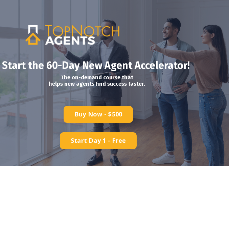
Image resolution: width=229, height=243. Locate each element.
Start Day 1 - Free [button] (98, 140)
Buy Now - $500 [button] (98, 114)
